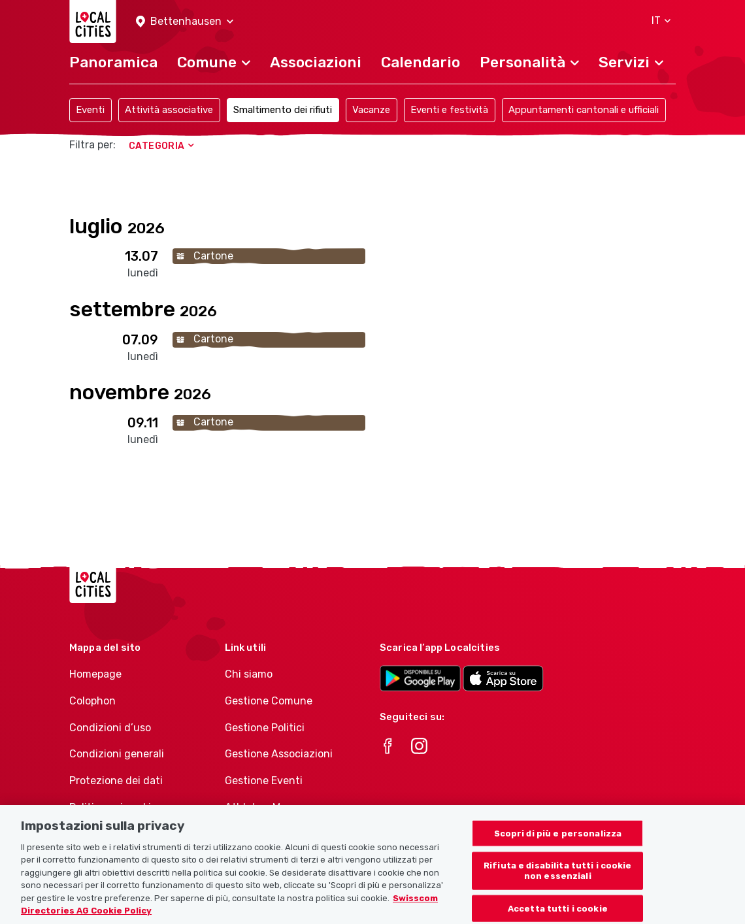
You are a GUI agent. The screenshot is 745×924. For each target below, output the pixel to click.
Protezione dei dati (116, 780)
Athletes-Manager (270, 807)
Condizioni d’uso (110, 727)
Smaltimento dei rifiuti (282, 110)
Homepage (95, 674)
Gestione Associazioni (279, 754)
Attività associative (169, 110)
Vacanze (371, 110)
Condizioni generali (116, 754)
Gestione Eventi (264, 780)
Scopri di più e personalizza (558, 852)
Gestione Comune (268, 701)
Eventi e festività (449, 110)
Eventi (90, 110)
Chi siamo (249, 674)
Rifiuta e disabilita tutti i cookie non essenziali (558, 890)
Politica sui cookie (113, 807)
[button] (184, 22)
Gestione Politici (265, 727)
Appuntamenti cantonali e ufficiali (583, 110)
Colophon (92, 701)
